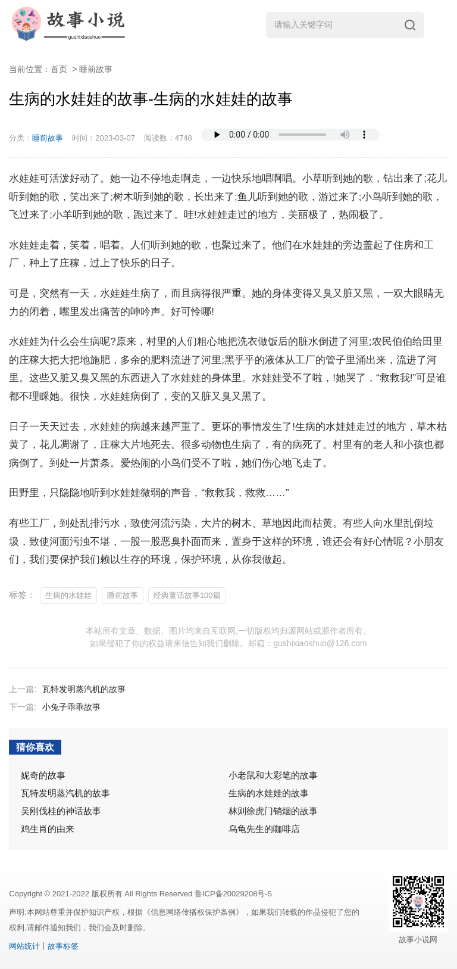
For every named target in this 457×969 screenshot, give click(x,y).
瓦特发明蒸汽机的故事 (84, 689)
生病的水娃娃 (325, 426)
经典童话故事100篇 (187, 595)
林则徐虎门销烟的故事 (273, 811)
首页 (59, 69)
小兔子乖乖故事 (71, 707)
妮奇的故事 (43, 775)
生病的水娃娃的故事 (268, 793)
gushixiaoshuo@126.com (320, 643)
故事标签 (63, 946)
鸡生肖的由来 (47, 829)
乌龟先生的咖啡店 (264, 829)
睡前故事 (95, 69)
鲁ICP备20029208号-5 (233, 893)
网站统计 (24, 946)
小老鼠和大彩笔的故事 (273, 775)
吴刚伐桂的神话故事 (61, 811)
